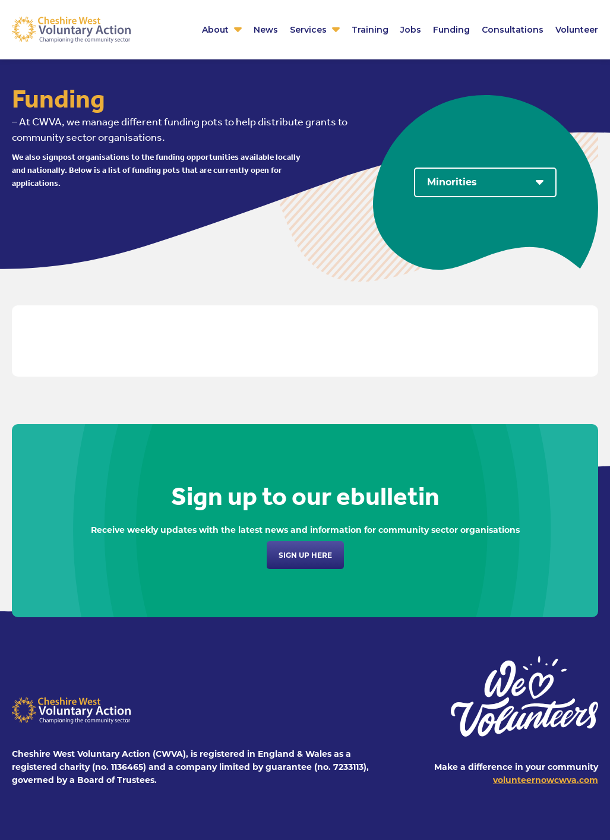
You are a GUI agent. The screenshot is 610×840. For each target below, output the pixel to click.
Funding (451, 29)
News (266, 29)
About (215, 29)
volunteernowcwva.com (545, 780)
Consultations (512, 29)
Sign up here (305, 555)
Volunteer (576, 29)
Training (370, 29)
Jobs (410, 29)
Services (308, 29)
